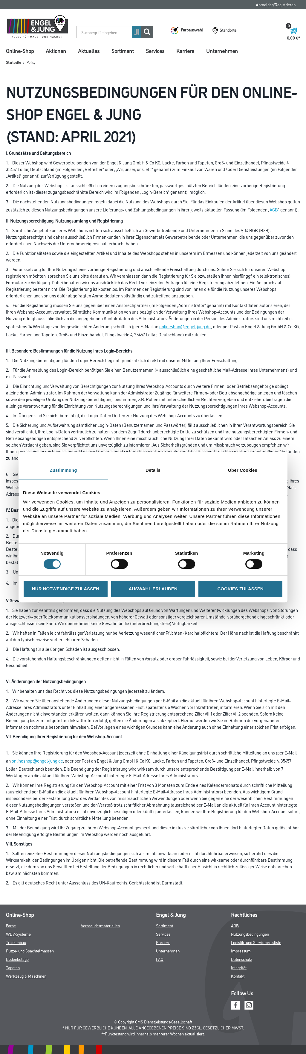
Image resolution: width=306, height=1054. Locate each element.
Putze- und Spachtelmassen (30, 950)
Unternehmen (222, 50)
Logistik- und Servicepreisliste (256, 942)
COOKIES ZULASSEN (240, 588)
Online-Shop (20, 50)
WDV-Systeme (18, 934)
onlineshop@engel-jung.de (185, 326)
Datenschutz (241, 959)
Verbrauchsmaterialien (100, 925)
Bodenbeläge (17, 959)
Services (155, 50)
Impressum (241, 950)
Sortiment (122, 50)
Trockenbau (16, 942)
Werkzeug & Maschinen (26, 976)
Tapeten (13, 967)
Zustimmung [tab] (63, 470)
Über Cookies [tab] (242, 470)
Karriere (185, 50)
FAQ (159, 959)
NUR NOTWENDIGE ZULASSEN (65, 588)
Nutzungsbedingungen (250, 934)
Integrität (239, 967)
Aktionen (56, 50)
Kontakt (237, 976)
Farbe (11, 925)
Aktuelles (89, 50)
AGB (274, 209)
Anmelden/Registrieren (276, 4)
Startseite (13, 62)
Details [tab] (153, 470)
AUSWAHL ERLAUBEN (152, 588)
